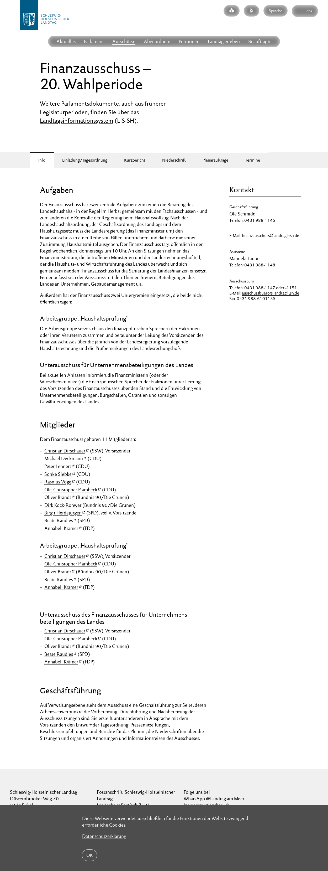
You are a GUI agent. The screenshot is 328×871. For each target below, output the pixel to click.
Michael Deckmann (63, 458)
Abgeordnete (157, 41)
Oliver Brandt (57, 497)
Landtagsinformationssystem (76, 120)
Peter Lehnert (57, 466)
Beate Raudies (58, 520)
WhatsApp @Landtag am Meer (214, 798)
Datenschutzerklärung (104, 836)
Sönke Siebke (58, 474)
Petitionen (189, 41)
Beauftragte (260, 41)
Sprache (275, 10)
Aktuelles (66, 41)
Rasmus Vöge (57, 482)
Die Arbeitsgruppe (58, 328)
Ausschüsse (123, 41)
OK (89, 855)
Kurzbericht (134, 160)
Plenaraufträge (215, 160)
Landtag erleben (224, 41)
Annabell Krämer (61, 528)
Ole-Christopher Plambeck (70, 489)
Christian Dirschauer (64, 450)
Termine (252, 160)
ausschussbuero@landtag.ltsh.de (270, 293)
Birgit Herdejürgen (63, 512)
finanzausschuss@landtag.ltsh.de (270, 235)
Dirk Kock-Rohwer (62, 505)
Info (41, 160)
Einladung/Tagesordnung (84, 160)
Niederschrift (174, 160)
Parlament (94, 41)
